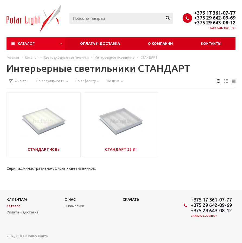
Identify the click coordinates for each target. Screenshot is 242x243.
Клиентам (17, 199)
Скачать (131, 199)
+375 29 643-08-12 (214, 22)
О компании (160, 43)
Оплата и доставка (100, 43)
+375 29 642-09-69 (214, 17)
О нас (70, 199)
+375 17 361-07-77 (214, 12)
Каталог (26, 43)
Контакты (211, 43)
